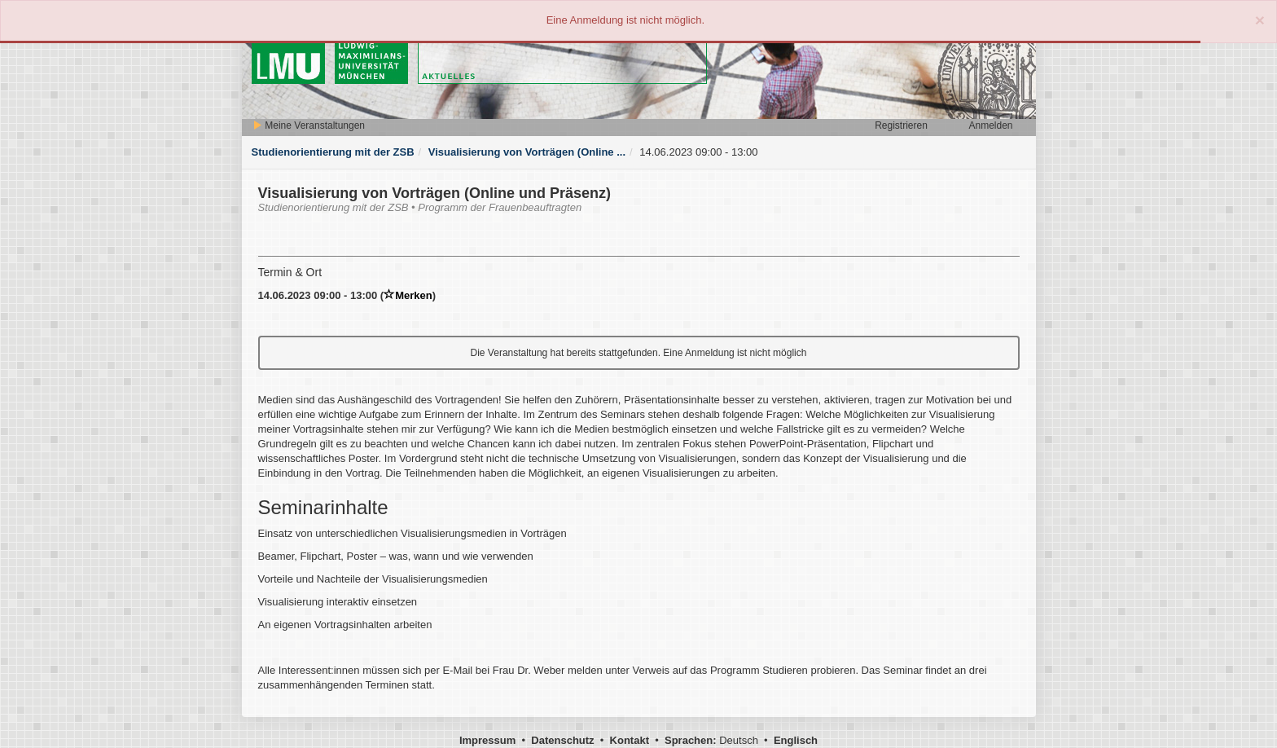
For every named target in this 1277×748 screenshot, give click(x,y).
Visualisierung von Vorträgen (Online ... (526, 152)
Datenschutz (562, 740)
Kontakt (629, 740)
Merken (408, 295)
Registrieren (901, 125)
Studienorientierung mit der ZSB (333, 152)
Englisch (796, 740)
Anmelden (990, 125)
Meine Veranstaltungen (308, 125)
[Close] (1260, 20)
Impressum (487, 740)
